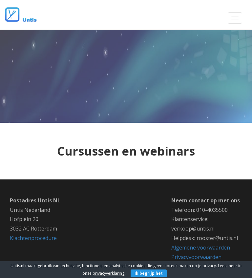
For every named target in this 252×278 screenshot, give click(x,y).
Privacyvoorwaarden (196, 257)
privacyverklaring (109, 273)
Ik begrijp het (149, 273)
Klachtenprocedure (33, 238)
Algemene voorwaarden (200, 247)
